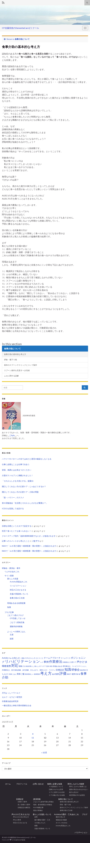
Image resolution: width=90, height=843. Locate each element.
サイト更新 (9, 575)
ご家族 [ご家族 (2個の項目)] (22, 658)
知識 (9, 607)
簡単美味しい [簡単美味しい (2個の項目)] (29, 674)
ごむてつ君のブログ (15, 615)
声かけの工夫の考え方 (20, 817)
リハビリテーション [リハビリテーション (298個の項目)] (22, 661)
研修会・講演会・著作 (11, 568)
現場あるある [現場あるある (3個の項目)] (57, 666)
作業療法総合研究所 (10, 701)
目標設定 (19, 799)
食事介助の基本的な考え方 (15, 354)
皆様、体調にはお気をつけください (16, 470)
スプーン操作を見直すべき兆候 (17, 370)
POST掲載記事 (38, 807)
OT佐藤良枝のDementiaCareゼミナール (20, 28)
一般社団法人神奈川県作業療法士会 (16, 705)
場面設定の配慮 (60, 820)
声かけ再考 (16, 820)
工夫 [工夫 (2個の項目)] (24, 666)
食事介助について (22, 39)
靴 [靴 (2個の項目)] (79, 674)
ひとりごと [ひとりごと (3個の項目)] (39, 658)
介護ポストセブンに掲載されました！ (17, 475)
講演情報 (37, 799)
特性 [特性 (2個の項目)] (51, 666)
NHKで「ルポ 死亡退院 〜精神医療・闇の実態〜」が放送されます (29, 546)
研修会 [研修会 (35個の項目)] (75, 669)
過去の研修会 (38, 810)
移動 (35, 826)
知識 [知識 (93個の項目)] (67, 669)
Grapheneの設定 (19, 840)
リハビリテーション (18, 586)
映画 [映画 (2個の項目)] (27, 666)
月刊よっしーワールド (11, 693)
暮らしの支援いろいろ (42, 814)
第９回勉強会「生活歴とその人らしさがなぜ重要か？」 (25, 503)
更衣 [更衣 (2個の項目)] (47, 666)
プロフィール (20, 784)
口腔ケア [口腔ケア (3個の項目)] (73, 662)
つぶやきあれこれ (12, 571)
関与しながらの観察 (76, 784)
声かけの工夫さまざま (21, 814)
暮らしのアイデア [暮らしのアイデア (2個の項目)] (40, 666)
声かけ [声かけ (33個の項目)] (81, 661)
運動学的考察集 (16, 626)
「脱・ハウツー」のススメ (13, 497)
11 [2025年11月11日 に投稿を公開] (33, 737)
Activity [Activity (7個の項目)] (5, 658)
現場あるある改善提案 (16, 603)
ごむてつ (35, 541)
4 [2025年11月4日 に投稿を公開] (32, 734)
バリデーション (81, 832)
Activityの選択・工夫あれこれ (66, 814)
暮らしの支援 (12, 578)
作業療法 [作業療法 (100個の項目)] (55, 661)
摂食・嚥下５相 (10, 359)
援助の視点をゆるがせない (78, 789)
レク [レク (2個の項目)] (41, 662)
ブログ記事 (9, 612)
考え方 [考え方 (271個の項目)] (46, 673)
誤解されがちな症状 (55, 789)
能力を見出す (73, 792)
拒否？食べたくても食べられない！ (16, 531)
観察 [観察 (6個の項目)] (57, 674)
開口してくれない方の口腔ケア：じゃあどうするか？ (24, 486)
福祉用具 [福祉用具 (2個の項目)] (83, 670)
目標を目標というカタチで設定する (16, 526)
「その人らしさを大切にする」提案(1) (17, 481)
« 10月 (44, 752)
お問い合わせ (37, 784)
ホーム (8, 784)
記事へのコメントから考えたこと (15, 541)
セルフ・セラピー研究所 (12, 697)
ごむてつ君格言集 (17, 622)
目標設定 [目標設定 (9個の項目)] (60, 670)
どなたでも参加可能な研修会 (44, 802)
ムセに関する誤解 (11, 376)
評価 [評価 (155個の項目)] (62, 673)
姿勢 (35, 817)
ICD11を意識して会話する (13, 508)
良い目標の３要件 (23, 805)
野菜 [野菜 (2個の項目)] (76, 674)
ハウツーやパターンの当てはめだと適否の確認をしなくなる (26, 459)
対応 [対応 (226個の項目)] (15, 665)
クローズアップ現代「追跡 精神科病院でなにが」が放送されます (28, 536)
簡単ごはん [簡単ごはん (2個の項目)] (12, 674)
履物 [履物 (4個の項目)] (20, 666)
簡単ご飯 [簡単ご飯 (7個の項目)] (21, 674)
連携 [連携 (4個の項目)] (73, 674)
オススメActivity (60, 823)
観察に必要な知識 (54, 784)
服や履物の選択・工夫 (41, 820)
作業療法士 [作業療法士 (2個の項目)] (66, 662)
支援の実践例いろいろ (19, 594)
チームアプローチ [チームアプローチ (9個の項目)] (52, 658)
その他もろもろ (39, 823)
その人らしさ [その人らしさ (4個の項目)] (30, 658)
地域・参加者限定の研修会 (43, 805)
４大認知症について (55, 786)
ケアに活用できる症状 (56, 792)
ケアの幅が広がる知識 (56, 795)
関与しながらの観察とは (77, 786)
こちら (12, 435)
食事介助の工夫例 (17, 598)
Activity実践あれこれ (18, 582)
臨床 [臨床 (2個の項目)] (53, 674)
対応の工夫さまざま (18, 590)
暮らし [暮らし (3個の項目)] (31, 666)
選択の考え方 (59, 817)
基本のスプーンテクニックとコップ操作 (20, 365)
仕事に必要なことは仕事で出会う (15, 464)
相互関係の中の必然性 (76, 795)
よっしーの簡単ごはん (16, 631)
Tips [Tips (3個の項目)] (10, 658)
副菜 (11, 639)
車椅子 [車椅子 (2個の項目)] (69, 674)
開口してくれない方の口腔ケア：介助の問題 (20, 492)
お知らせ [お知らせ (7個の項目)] (16, 658)
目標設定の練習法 (23, 807)
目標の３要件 (21, 802)
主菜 (11, 634)
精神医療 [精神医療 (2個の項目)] (37, 674)
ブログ (84, 814)
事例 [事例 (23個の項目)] (46, 661)
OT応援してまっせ (17, 618)
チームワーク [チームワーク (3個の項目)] (65, 658)
